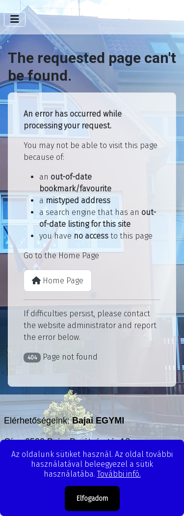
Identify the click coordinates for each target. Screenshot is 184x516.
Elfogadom (92, 498)
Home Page (57, 280)
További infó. (119, 474)
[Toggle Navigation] (15, 19)
